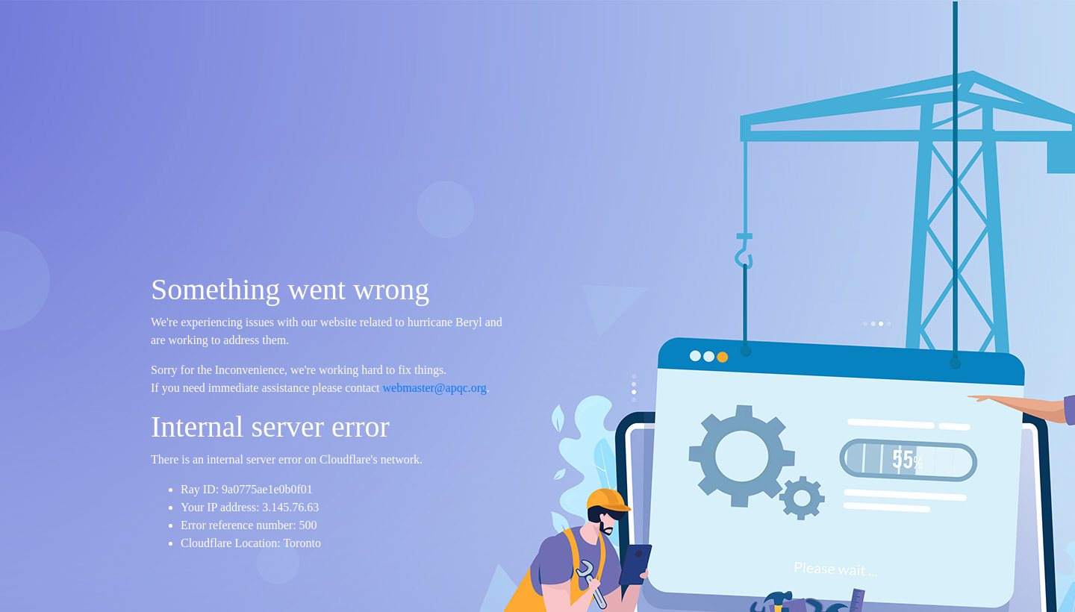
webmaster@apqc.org (435, 387)
